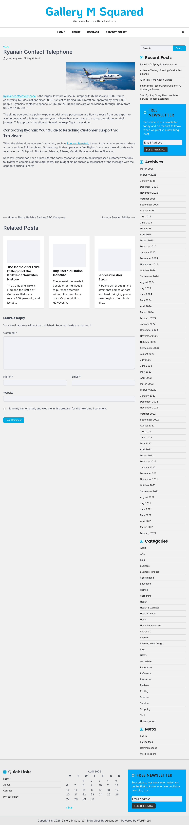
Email (76, 376)
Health (143, 601)
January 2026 (147, 180)
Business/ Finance (149, 571)
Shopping (145, 709)
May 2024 (145, 300)
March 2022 (147, 455)
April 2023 (146, 377)
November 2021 (149, 479)
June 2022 (146, 437)
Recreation (146, 667)
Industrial (145, 631)
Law (142, 649)
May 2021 (145, 515)
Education (145, 583)
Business (145, 565)
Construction (147, 577)
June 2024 (146, 294)
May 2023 (145, 371)
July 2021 (145, 503)
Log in (143, 735)
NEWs (143, 655)
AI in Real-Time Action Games (156, 79)
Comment (10, 332)
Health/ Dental (147, 613)
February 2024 (148, 318)
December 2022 (149, 401)
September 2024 (149, 276)
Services (144, 703)
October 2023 (148, 342)
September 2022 (149, 419)
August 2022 (147, 425)
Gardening (145, 595)
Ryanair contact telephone (19, 96)
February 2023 (148, 389)
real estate (145, 661)
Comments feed (148, 747)
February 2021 (148, 533)
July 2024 (145, 288)
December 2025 (149, 186)
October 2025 (147, 198)
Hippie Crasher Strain (110, 277)
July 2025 (145, 216)
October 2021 (147, 485)
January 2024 (147, 324)
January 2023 (147, 395)
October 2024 (148, 270)
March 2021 (146, 527)
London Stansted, (78, 143)
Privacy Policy (116, 32)
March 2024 (147, 312)
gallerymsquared (12, 58)
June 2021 (145, 509)
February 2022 (148, 461)
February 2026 (148, 174)
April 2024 (146, 306)
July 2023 (145, 359)
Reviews (144, 685)
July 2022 (145, 431)
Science (144, 697)
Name (8, 376)
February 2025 (148, 246)
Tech (142, 715)
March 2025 (146, 240)
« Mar (69, 807)
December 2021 (148, 473)
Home (61, 32)
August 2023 (147, 353)
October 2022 (148, 413)
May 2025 (145, 228)
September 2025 (149, 204)
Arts (142, 553)
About (76, 32)
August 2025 (147, 210)
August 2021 (147, 497)
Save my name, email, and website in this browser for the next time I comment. (57, 408)
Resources (145, 679)
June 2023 (146, 365)
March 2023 (147, 383)
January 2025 (147, 252)
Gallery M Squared (95, 11)
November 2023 (149, 335)
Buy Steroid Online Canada (68, 273)
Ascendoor (112, 820)
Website (8, 392)
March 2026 (147, 168)
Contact (93, 32)
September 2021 (149, 491)
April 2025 (145, 234)
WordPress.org (148, 753)
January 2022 (147, 467)
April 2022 (146, 449)
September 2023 (149, 348)
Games (144, 589)
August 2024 (147, 282)
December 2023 (149, 330)
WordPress (144, 820)
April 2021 (145, 521)
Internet (144, 637)
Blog (6, 46)
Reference (145, 673)
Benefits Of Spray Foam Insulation (158, 64)
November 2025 (149, 192)
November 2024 (149, 264)
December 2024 (149, 258)
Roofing (144, 691)
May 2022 (145, 443)
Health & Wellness (149, 607)
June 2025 (146, 222)
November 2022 (149, 407)
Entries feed (146, 741)
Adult (143, 547)
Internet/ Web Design (151, 643)
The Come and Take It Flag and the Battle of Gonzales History (23, 273)
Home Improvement (150, 625)
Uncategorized (148, 721)
